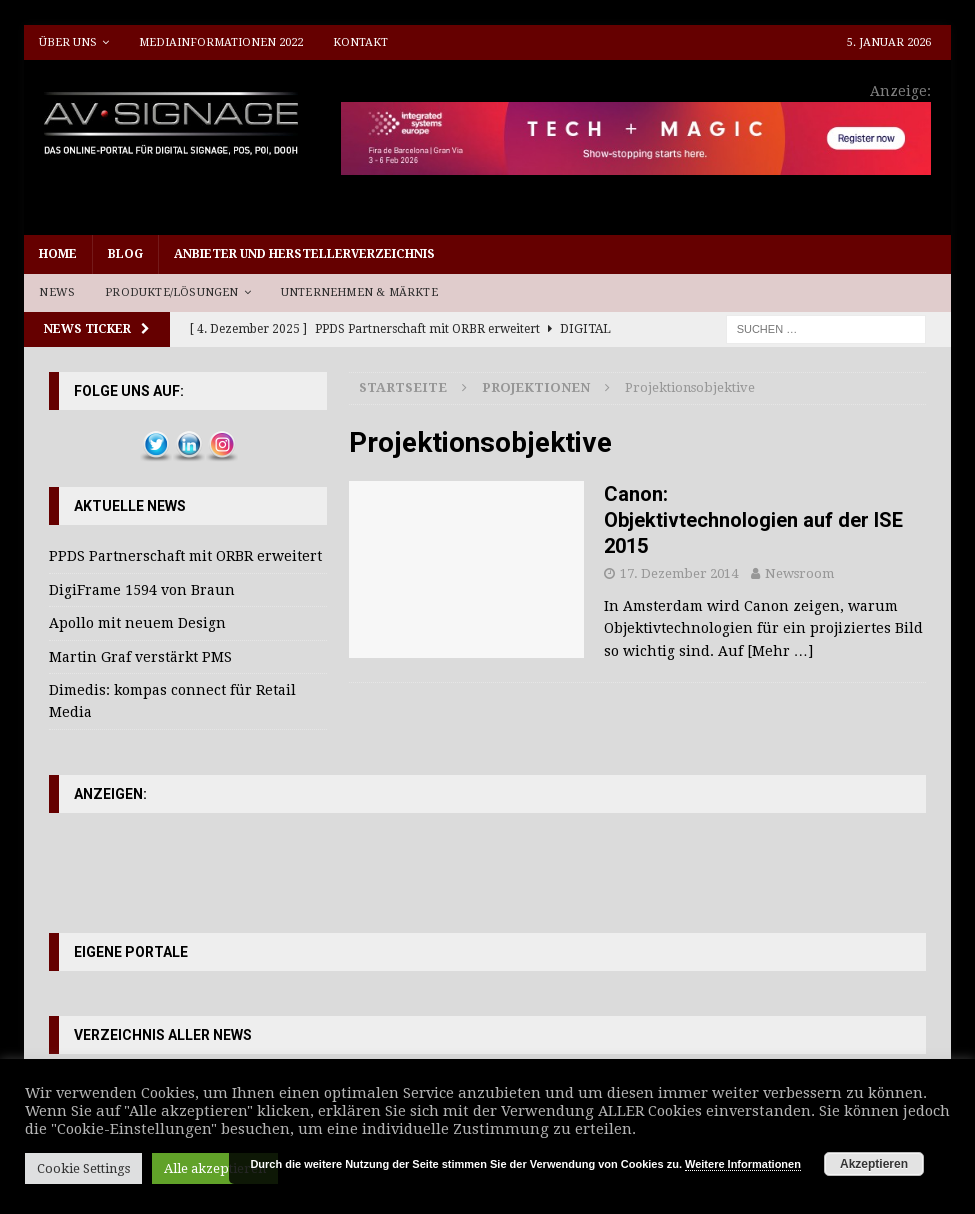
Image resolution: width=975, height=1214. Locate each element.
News (57, 292)
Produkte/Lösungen (171, 292)
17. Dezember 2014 (679, 573)
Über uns (68, 42)
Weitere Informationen (743, 1164)
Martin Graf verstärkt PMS (140, 657)
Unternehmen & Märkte (359, 292)
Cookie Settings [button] (83, 1168)
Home (58, 254)
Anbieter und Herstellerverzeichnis (304, 254)
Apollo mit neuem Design (137, 623)
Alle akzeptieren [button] (215, 1168)
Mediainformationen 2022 (221, 42)
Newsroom (799, 573)
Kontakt (360, 42)
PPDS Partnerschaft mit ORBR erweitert (185, 556)
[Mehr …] (780, 651)
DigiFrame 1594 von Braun (142, 590)
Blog (125, 254)
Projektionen (536, 387)
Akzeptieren (874, 1164)
